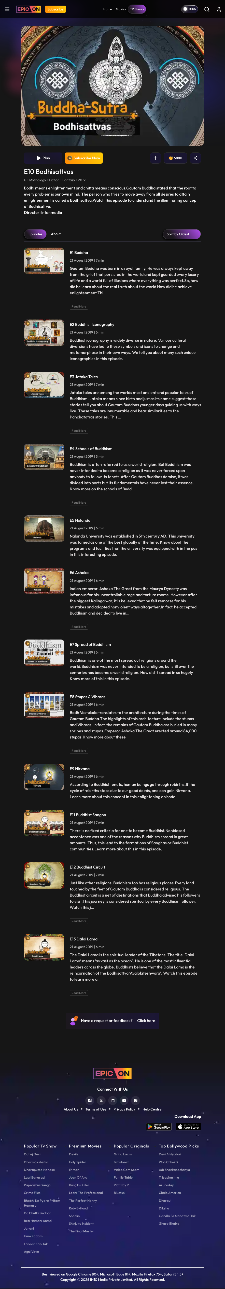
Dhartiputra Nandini (39, 1170)
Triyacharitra (169, 1178)
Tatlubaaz (121, 1162)
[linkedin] (112, 1100)
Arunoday (166, 1185)
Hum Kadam (33, 1236)
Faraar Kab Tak (36, 1244)
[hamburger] (7, 9)
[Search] (207, 9)
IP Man (74, 1170)
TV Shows (137, 9)
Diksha (164, 1208)
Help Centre (152, 1109)
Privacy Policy (124, 1109)
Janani (29, 1229)
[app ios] (188, 1127)
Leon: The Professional (86, 1193)
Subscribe (55, 9)
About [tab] (56, 234)
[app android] (161, 1127)
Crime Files (32, 1193)
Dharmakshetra (36, 1162)
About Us (71, 1109)
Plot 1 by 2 (121, 1185)
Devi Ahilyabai (170, 1155)
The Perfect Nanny (83, 1201)
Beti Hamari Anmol (38, 1221)
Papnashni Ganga (37, 1185)
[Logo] (28, 9)
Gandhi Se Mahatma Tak (177, 1216)
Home (107, 9)
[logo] (112, 1073)
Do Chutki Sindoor (37, 1213)
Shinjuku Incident (81, 1224)
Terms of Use (96, 1109)
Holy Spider (77, 1162)
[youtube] (124, 1100)
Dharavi (165, 1201)
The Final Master (81, 1232)
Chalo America (170, 1193)
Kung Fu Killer (79, 1185)
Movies (121, 9)
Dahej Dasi (32, 1155)
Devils (73, 1155)
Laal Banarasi (34, 1178)
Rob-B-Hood (78, 1208)
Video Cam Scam (126, 1170)
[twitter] (101, 1100)
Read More (79, 307)
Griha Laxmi (123, 1155)
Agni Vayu (31, 1252)
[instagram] (135, 1100)
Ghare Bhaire (169, 1224)
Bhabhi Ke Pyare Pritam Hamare (42, 1203)
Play (43, 158)
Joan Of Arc (78, 1178)
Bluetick (119, 1193)
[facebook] (89, 1100)
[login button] (219, 9)
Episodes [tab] (35, 234)
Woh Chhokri (168, 1162)
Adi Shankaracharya (174, 1170)
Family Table (123, 1178)
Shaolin (74, 1216)
